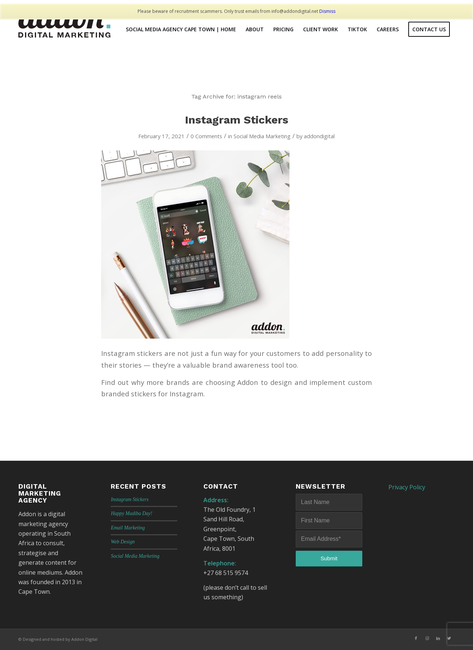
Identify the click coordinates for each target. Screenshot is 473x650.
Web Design (123, 541)
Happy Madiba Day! (131, 513)
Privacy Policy (406, 487)
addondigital (319, 136)
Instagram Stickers (236, 119)
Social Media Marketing (262, 136)
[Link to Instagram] (427, 638)
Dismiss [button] (327, 11)
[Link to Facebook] (416, 638)
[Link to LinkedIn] (438, 638)
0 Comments (206, 136)
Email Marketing (128, 528)
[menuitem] (181, 29)
